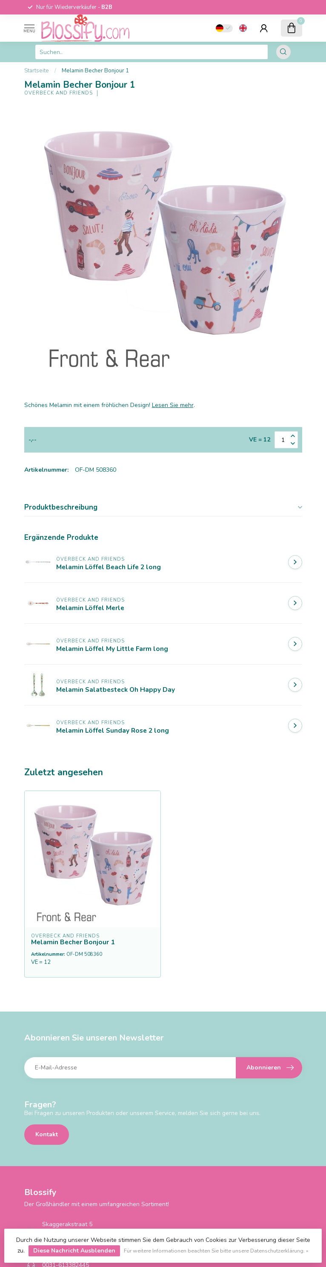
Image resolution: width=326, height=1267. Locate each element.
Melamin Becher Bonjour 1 (95, 71)
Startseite (36, 71)
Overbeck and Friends (58, 93)
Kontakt (46, 1134)
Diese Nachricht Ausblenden (74, 1251)
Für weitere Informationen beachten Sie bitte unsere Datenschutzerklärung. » (216, 1250)
